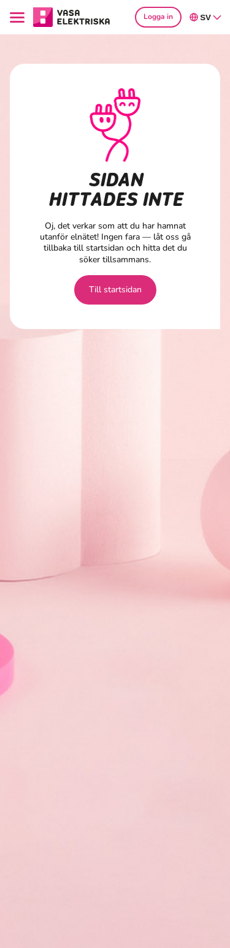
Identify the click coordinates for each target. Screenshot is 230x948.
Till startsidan (115, 289)
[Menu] (19, 17)
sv (206, 17)
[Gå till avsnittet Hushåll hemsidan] (71, 16)
